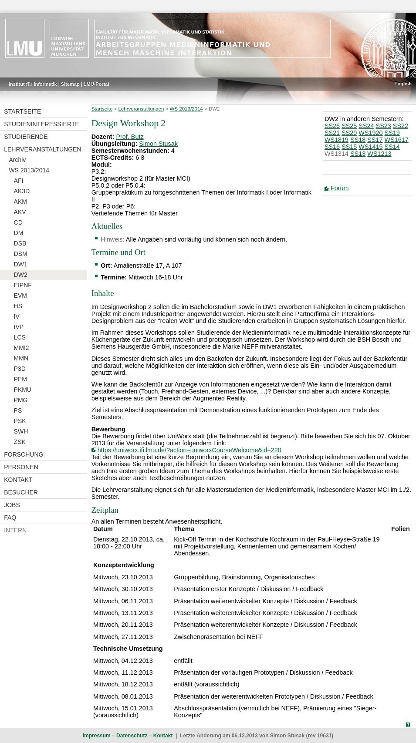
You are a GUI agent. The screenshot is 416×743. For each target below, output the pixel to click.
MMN (21, 358)
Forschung (23, 454)
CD (18, 222)
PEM (20, 379)
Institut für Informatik (33, 84)
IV (17, 316)
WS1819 (336, 139)
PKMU (22, 389)
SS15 (349, 146)
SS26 (332, 125)
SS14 (392, 146)
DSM (20, 253)
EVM (20, 295)
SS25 (349, 125)
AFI (19, 180)
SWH (21, 431)
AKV (20, 211)
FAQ (10, 517)
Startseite (22, 111)
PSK (20, 420)
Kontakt (18, 479)
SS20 (349, 132)
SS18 (357, 139)
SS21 (332, 132)
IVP (19, 326)
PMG (21, 400)
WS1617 (397, 139)
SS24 (366, 125)
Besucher (21, 492)
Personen (21, 467)
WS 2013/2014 (29, 170)
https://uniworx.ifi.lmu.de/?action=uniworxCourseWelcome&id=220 (189, 450)
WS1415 (370, 146)
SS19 (392, 132)
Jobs (12, 504)
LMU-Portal (96, 84)
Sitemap (70, 84)
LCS (20, 337)
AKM (20, 201)
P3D (20, 368)
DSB (20, 243)
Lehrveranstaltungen (42, 149)
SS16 (332, 146)
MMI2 (21, 347)
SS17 (374, 139)
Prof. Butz (129, 136)
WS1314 (336, 153)
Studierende (25, 136)
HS (18, 306)
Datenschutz (131, 736)
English (403, 83)
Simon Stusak (158, 143)
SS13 (357, 153)
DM (19, 232)
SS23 (383, 125)
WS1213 (379, 153)
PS (18, 410)
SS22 (400, 125)
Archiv (17, 159)
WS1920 (370, 132)
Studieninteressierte (41, 124)
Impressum (97, 736)
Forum (340, 188)
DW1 (20, 264)
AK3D (22, 191)
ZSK (20, 441)
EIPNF (23, 285)
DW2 (20, 274)
